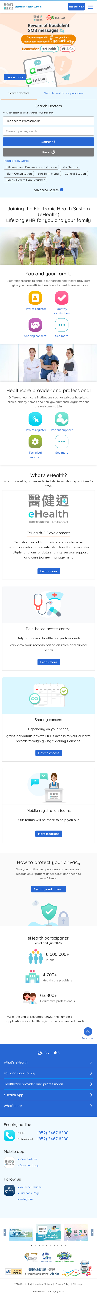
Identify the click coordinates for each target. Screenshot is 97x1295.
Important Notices (42, 1284)
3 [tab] (39, 1246)
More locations (48, 834)
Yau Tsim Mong (48, 173)
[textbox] (48, 131)
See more (61, 336)
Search (46, 142)
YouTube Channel (31, 1187)
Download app (29, 1165)
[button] (90, 7)
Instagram (26, 1199)
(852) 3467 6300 (52, 1132)
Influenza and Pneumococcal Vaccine (31, 167)
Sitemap (77, 1284)
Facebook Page (30, 1193)
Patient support (62, 430)
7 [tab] (54, 1246)
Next (92, 1232)
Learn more (15, 77)
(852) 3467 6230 (52, 1138)
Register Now (76, 6)
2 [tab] (35, 1246)
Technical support (35, 455)
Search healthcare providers (64, 93)
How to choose (48, 753)
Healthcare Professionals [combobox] (23, 121)
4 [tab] (43, 1246)
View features (28, 1159)
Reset (46, 152)
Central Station (75, 173)
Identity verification (62, 311)
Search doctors (18, 93)
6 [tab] (50, 1246)
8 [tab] (58, 1246)
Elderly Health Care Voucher (25, 180)
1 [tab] (32, 1246)
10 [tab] (65, 1246)
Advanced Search (46, 190)
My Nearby (70, 167)
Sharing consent (35, 336)
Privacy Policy (62, 1284)
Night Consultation (19, 173)
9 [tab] (61, 1246)
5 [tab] (46, 1246)
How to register (35, 309)
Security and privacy (48, 889)
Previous (5, 1232)
